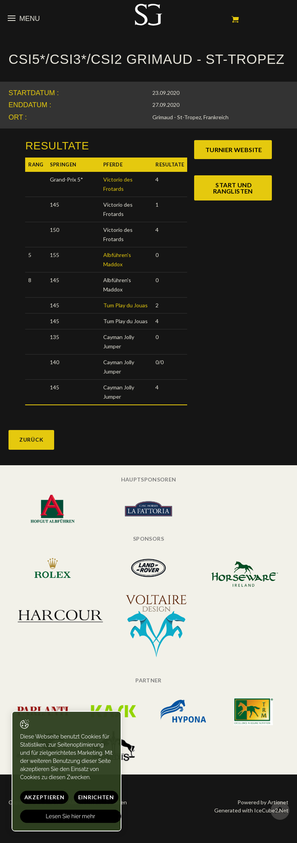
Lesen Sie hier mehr (71, 816)
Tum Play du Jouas (125, 305)
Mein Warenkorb (235, 19)
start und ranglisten (233, 188)
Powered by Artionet (262, 802)
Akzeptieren (44, 797)
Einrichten (96, 797)
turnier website (233, 149)
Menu (24, 18)
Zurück (31, 439)
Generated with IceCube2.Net (251, 810)
